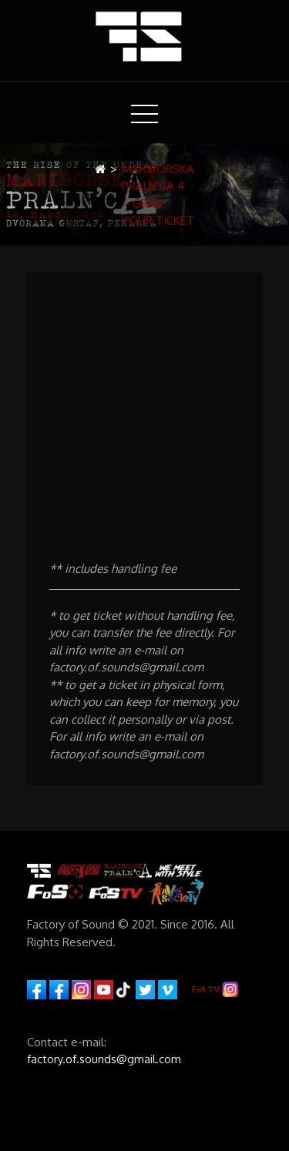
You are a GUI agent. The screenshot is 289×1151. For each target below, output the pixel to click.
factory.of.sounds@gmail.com (104, 1059)
